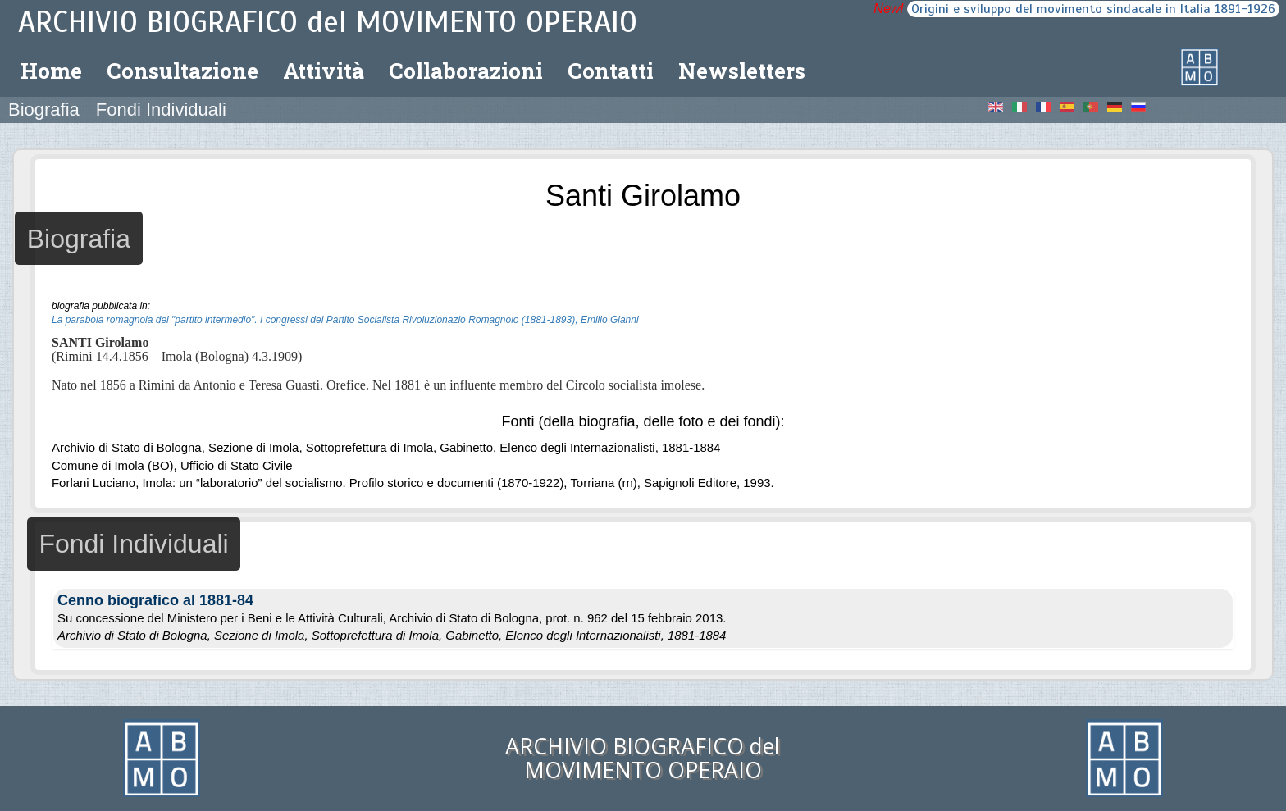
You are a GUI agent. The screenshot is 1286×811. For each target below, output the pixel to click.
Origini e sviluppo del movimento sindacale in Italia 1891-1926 (1093, 9)
